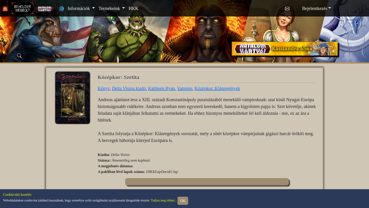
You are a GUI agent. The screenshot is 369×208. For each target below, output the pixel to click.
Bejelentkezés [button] (314, 8)
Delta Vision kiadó (129, 88)
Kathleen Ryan (161, 88)
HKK (133, 8)
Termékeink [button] (109, 8)
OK (182, 201)
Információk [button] (79, 8)
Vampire (184, 88)
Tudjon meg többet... (164, 200)
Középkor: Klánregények (217, 88)
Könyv (104, 88)
